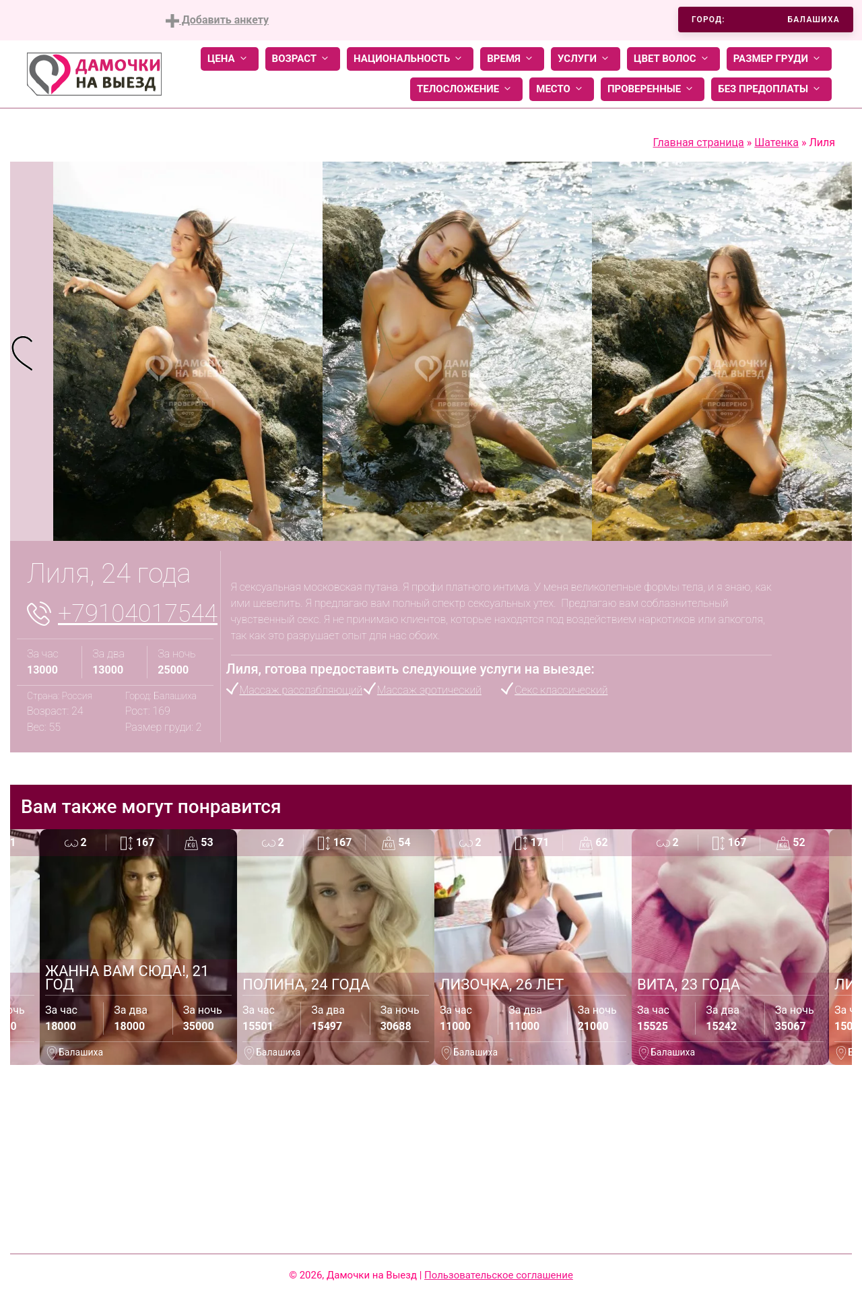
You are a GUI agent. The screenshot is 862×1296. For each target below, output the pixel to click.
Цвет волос (673, 59)
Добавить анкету (217, 20)
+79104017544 (138, 614)
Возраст (302, 59)
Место (561, 89)
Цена (229, 59)
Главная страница (698, 142)
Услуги (586, 59)
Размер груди (779, 59)
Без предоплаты (771, 89)
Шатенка (776, 142)
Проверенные (652, 89)
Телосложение (466, 89)
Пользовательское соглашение (498, 1275)
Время (512, 59)
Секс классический (561, 690)
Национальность (410, 59)
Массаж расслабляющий (301, 690)
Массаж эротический (429, 690)
